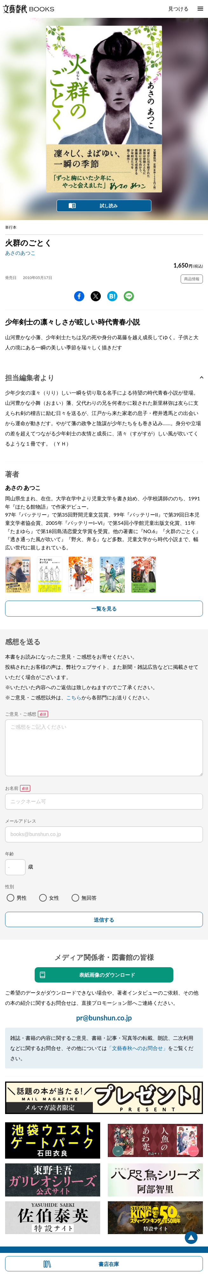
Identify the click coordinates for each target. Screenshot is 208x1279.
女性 (54, 898)
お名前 (11, 788)
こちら (73, 697)
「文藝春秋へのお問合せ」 (137, 1048)
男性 (22, 898)
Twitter (96, 296)
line (129, 296)
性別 (9, 886)
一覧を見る (104, 608)
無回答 (89, 898)
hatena (112, 296)
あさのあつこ (20, 253)
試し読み (109, 205)
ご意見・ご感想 (20, 714)
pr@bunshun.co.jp (104, 1017)
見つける (178, 8)
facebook (79, 296)
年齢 (9, 853)
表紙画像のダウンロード (107, 975)
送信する (104, 920)
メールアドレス (20, 821)
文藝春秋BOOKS (28, 9)
